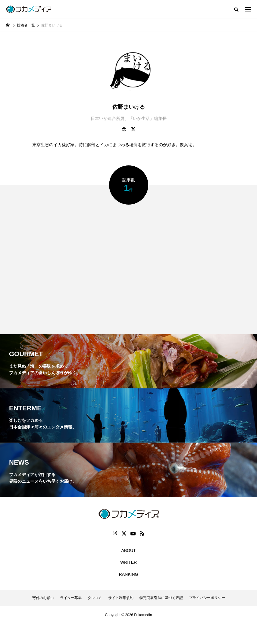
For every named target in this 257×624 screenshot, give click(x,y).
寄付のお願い (43, 598)
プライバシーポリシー (207, 598)
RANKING (128, 574)
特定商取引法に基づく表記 (161, 598)
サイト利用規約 (120, 598)
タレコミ (95, 598)
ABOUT (128, 550)
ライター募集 (71, 598)
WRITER (128, 562)
